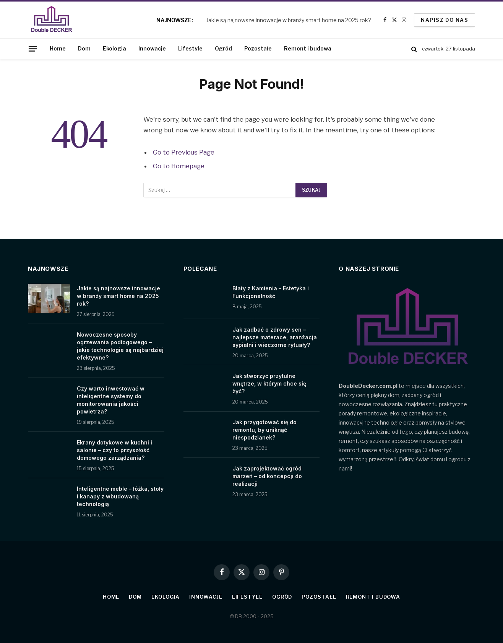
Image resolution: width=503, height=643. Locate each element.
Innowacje (152, 48)
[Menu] (33, 48)
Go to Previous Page (183, 152)
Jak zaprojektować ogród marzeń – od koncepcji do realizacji (267, 476)
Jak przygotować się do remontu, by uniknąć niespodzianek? (264, 430)
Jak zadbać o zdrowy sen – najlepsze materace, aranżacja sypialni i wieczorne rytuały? (274, 337)
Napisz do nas (444, 20)
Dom (84, 48)
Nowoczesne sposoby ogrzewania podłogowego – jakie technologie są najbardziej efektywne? (120, 346)
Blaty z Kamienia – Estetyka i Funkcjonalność (270, 292)
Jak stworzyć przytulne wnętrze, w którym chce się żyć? (269, 383)
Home (58, 48)
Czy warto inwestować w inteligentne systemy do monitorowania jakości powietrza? (110, 400)
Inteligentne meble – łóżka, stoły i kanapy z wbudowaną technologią (120, 496)
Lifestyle (190, 48)
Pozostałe (258, 48)
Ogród (223, 48)
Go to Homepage (178, 166)
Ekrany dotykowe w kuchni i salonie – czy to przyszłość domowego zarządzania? (114, 450)
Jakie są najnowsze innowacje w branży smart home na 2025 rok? (288, 20)
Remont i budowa (307, 48)
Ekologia (114, 48)
